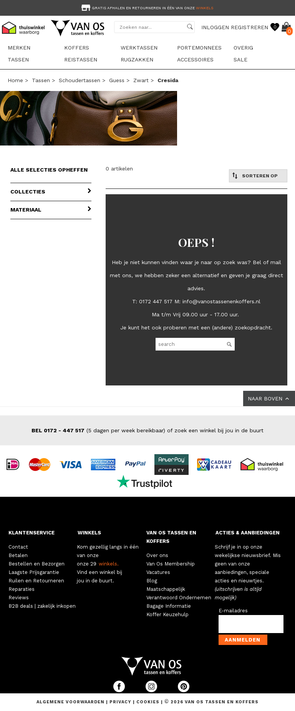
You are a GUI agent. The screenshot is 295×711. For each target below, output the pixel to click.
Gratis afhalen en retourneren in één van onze (146, 8)
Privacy (121, 701)
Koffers (76, 48)
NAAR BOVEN (269, 398)
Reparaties (21, 589)
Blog (151, 581)
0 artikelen (119, 168)
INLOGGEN (215, 27)
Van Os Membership (170, 564)
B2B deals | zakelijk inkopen (42, 606)
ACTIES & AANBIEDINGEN (247, 533)
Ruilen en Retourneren (36, 581)
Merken (19, 48)
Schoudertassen (79, 80)
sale (240, 59)
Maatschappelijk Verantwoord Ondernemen (178, 593)
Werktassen (139, 48)
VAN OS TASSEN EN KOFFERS (171, 537)
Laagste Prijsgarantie (33, 572)
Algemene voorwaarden (71, 701)
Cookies (147, 701)
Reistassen (80, 59)
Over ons (157, 555)
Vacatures (158, 572)
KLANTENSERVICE (31, 533)
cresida (167, 80)
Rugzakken (137, 59)
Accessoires (195, 59)
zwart (141, 80)
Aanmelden (242, 640)
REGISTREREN (249, 27)
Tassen (18, 59)
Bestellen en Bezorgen (36, 564)
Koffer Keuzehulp (167, 614)
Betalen (18, 555)
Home (15, 80)
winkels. (109, 564)
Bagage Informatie (168, 606)
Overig (243, 48)
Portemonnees (199, 48)
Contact (18, 547)
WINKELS (89, 533)
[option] (147, 7)
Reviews (18, 597)
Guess (116, 80)
